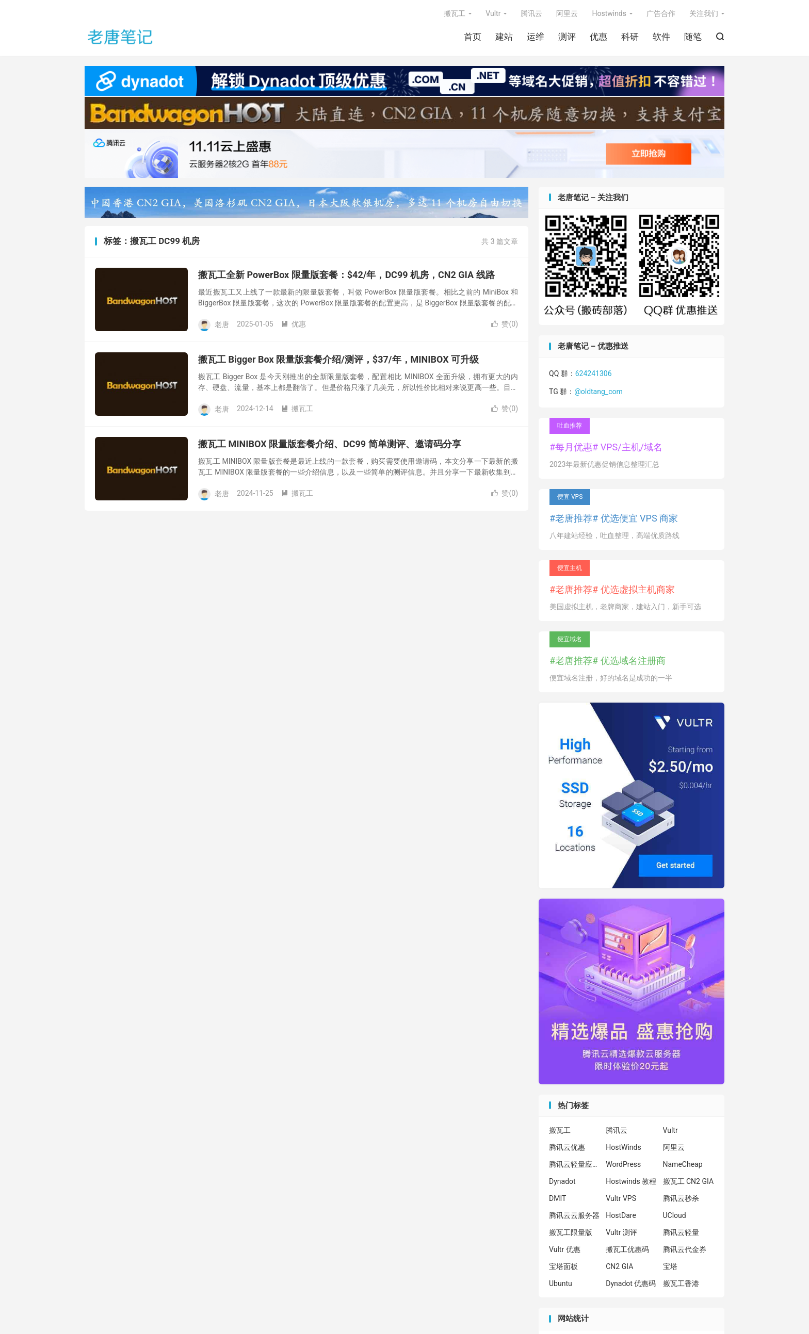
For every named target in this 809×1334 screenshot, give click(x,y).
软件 (661, 36)
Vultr (493, 13)
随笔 (693, 36)
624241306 (593, 373)
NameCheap (683, 1164)
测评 (567, 36)
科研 (630, 36)
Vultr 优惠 (564, 1249)
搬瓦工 (454, 13)
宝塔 (670, 1266)
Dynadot (562, 1181)
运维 (535, 36)
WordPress (623, 1164)
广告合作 (660, 13)
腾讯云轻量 (681, 1232)
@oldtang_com (598, 391)
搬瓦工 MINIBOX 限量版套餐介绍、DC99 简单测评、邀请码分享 (329, 443)
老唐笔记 (121, 36)
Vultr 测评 (621, 1232)
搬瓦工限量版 (570, 1232)
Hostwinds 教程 (631, 1181)
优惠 (598, 36)
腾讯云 (531, 13)
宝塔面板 (563, 1266)
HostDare (621, 1215)
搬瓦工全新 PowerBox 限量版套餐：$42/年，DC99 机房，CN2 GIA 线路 (346, 274)
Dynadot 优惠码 (631, 1283)
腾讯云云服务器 (574, 1215)
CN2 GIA (619, 1266)
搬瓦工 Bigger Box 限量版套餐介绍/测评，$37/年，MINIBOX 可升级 (338, 359)
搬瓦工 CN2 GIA (688, 1181)
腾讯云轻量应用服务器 (575, 1164)
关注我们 (703, 13)
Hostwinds (609, 13)
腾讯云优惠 (567, 1147)
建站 (504, 36)
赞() (504, 324)
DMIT (557, 1198)
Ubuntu (560, 1283)
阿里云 (567, 13)
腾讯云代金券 (684, 1249)
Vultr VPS (621, 1198)
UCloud (674, 1215)
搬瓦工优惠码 (627, 1249)
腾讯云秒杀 (681, 1198)
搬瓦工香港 (681, 1283)
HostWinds (623, 1147)
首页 (472, 36)
